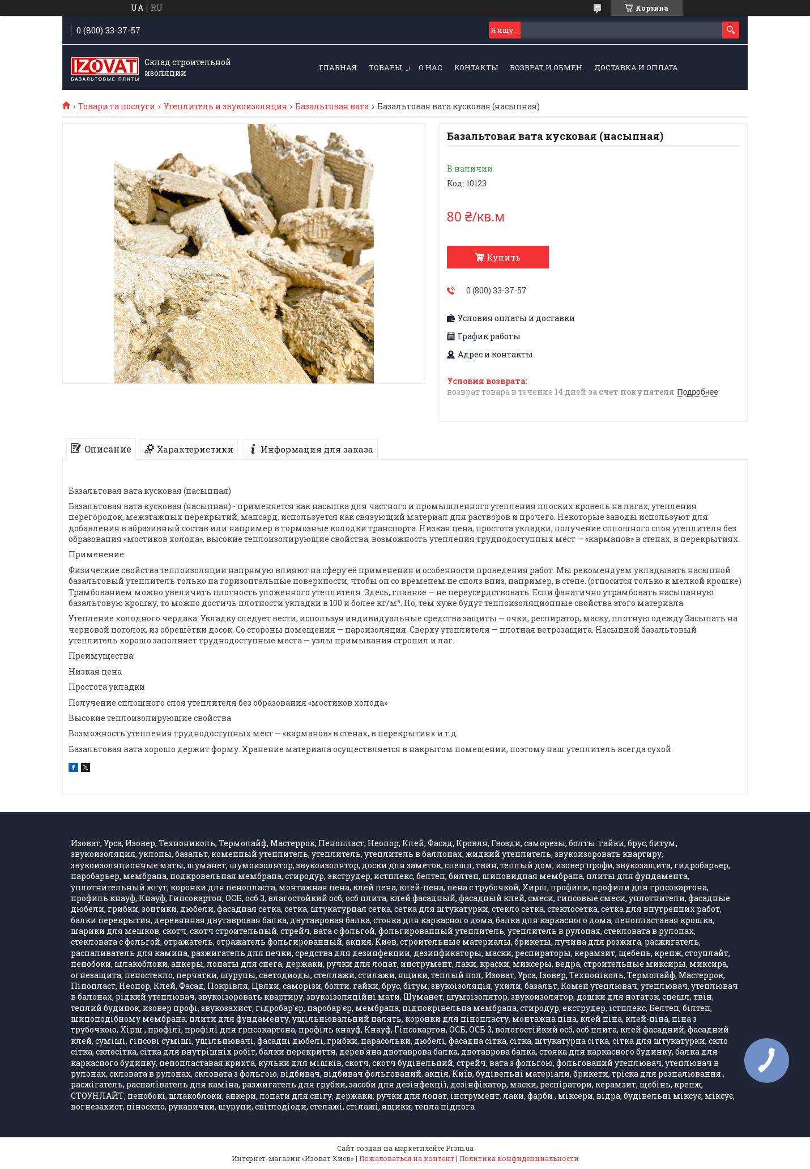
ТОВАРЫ (385, 67)
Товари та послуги (116, 106)
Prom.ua (460, 1148)
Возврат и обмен (546, 67)
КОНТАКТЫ (476, 67)
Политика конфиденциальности (519, 1158)
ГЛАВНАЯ (338, 67)
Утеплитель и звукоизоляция (225, 106)
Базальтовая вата (332, 106)
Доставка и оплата (636, 67)
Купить (504, 257)
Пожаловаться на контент (406, 1158)
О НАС (430, 67)
